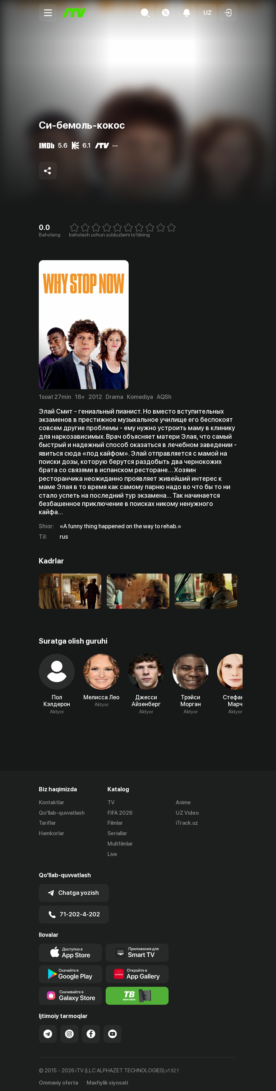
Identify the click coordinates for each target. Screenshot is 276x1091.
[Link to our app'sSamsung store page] (70, 991)
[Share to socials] (48, 171)
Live (112, 854)
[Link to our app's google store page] (70, 969)
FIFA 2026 (120, 813)
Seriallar (117, 833)
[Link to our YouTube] (112, 1029)
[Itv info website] (137, 991)
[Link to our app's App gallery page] (137, 969)
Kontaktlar (51, 802)
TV (111, 802)
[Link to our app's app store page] (70, 948)
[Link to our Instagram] (69, 1029)
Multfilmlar (120, 844)
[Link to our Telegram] (48, 1029)
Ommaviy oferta (58, 1077)
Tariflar (47, 823)
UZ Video (187, 813)
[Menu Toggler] (48, 13)
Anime (183, 802)
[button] (207, 13)
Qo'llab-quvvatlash (61, 813)
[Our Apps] (137, 948)
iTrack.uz (187, 823)
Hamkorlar (51, 833)
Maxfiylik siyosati (107, 1077)
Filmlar (115, 823)
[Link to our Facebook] (91, 1029)
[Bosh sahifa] (74, 13)
